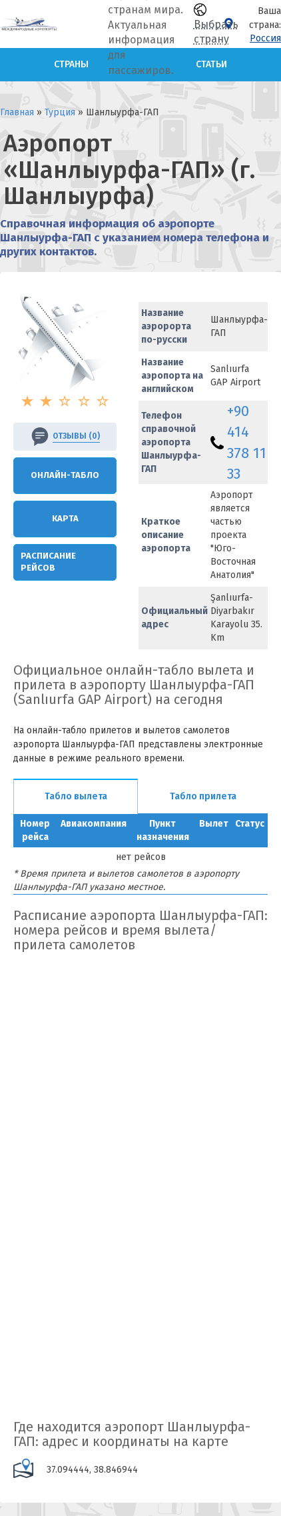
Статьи (211, 64)
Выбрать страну (216, 24)
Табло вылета (76, 796)
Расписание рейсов (48, 562)
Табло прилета (203, 796)
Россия (265, 38)
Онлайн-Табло (65, 475)
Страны (71, 64)
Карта (65, 518)
